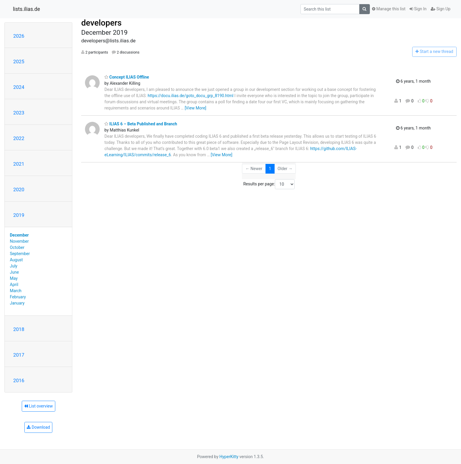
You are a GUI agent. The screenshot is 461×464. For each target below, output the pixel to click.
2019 (18, 215)
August (16, 259)
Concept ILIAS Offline (126, 77)
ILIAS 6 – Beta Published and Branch (140, 124)
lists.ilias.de (26, 9)
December (19, 235)
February (18, 297)
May (14, 278)
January (17, 303)
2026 (18, 36)
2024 (18, 87)
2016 (18, 380)
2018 (18, 329)
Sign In (418, 8)
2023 (18, 113)
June (14, 272)
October (17, 247)
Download (38, 427)
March (16, 290)
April (14, 284)
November (19, 241)
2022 (18, 138)
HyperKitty (228, 456)
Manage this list (388, 8)
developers (101, 23)
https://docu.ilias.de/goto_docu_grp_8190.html (190, 95)
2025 (18, 61)
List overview (38, 406)
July (13, 266)
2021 (18, 164)
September (20, 253)
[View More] (195, 108)
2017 (18, 355)
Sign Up (440, 8)
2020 (18, 189)
